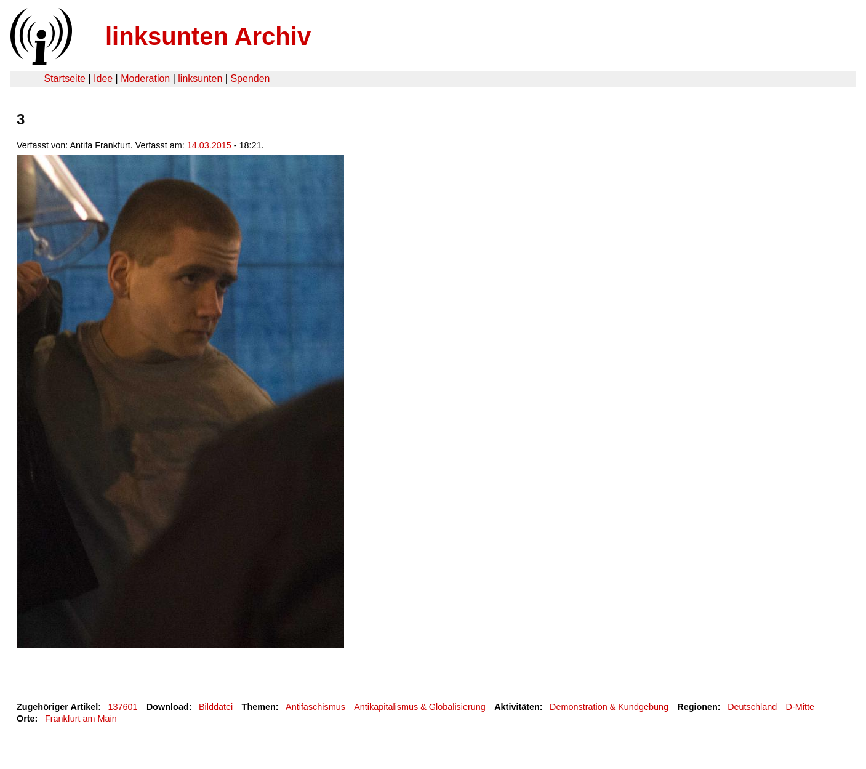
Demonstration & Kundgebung (609, 707)
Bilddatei (216, 707)
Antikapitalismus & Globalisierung (420, 707)
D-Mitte (800, 707)
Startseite (65, 78)
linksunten (200, 78)
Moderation (145, 78)
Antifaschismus (315, 707)
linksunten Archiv (208, 36)
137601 (123, 707)
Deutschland (752, 707)
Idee (103, 78)
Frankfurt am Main (81, 718)
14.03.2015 (209, 145)
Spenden (250, 78)
